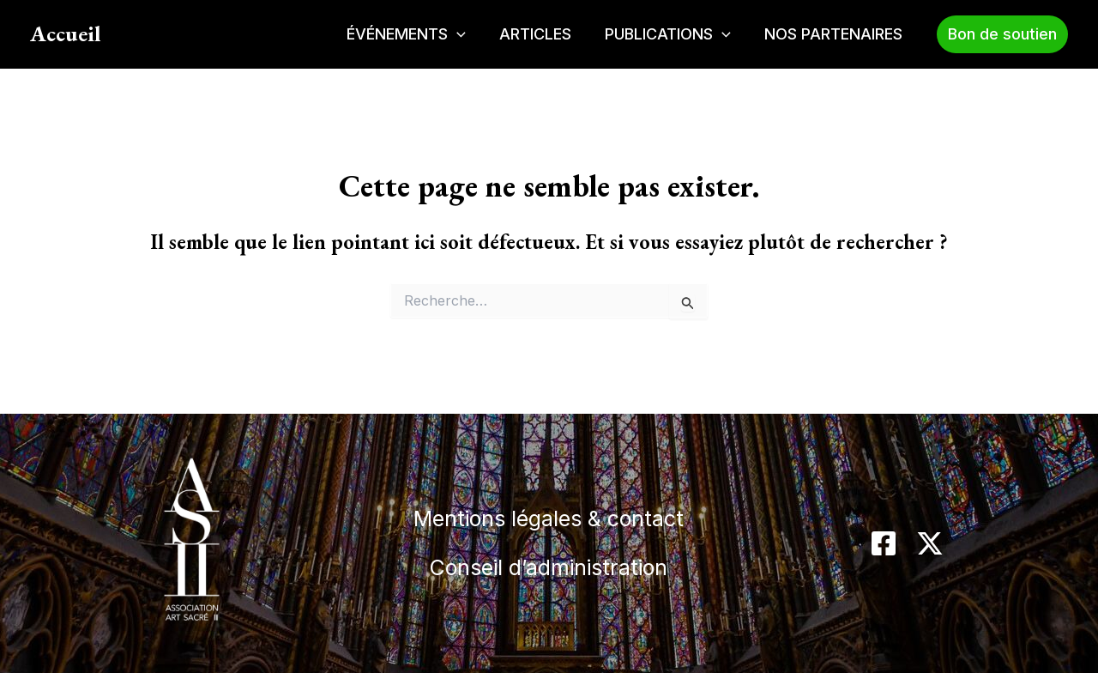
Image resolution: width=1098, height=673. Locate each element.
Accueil (65, 33)
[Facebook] (883, 543)
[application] (466, 34)
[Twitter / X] (930, 543)
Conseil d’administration (548, 571)
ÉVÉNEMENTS (415, 34)
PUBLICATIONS (672, 34)
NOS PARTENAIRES (835, 34)
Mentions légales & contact (549, 514)
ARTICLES (542, 34)
